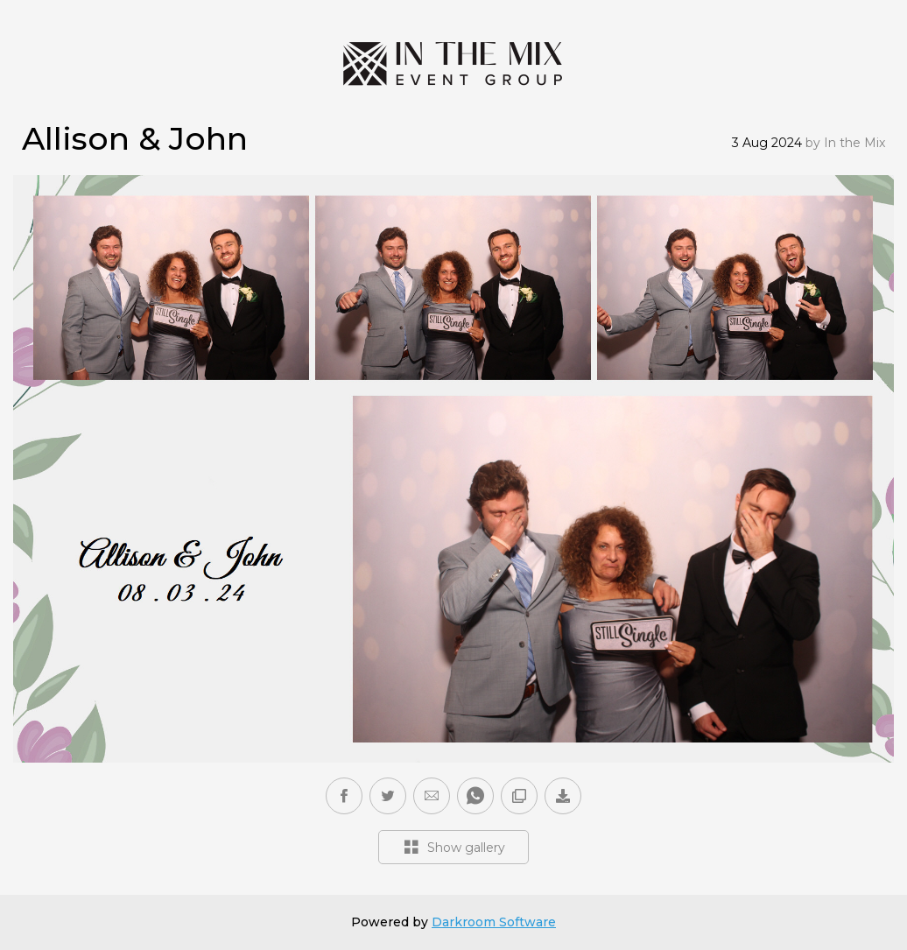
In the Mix (854, 143)
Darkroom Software (494, 922)
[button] (431, 796)
